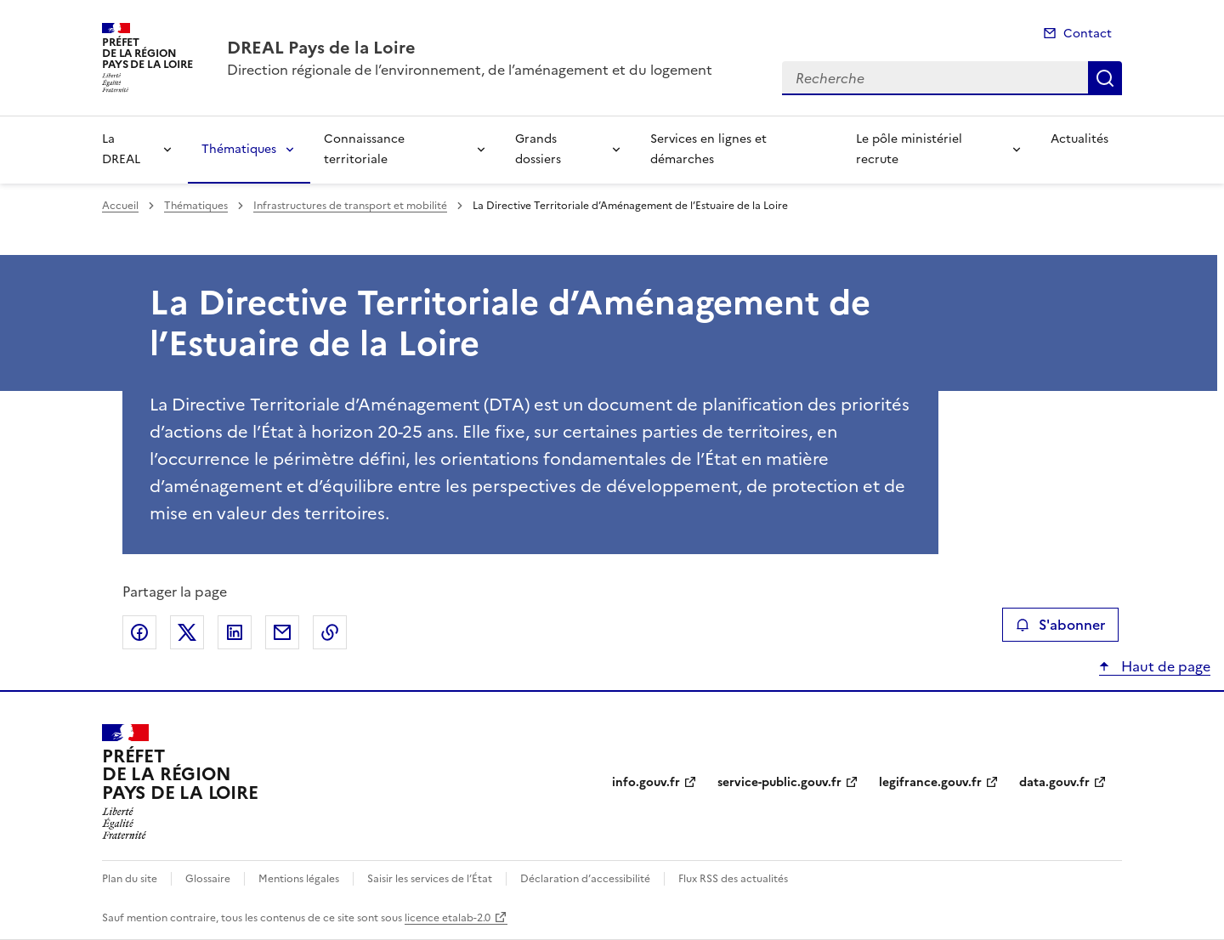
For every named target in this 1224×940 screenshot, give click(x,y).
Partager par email (282, 632)
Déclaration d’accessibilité (585, 878)
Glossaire (207, 878)
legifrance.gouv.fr (930, 782)
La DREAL (121, 149)
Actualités (1079, 139)
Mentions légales (298, 878)
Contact (1087, 33)
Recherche (1105, 78)
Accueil (120, 205)
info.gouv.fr (646, 782)
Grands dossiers (538, 149)
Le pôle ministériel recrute (909, 149)
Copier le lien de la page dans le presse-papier (330, 632)
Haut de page (1164, 666)
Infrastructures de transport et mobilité (350, 205)
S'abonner (1060, 624)
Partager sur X (187, 632)
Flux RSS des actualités (733, 878)
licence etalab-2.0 (447, 918)
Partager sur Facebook (139, 632)
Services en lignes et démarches (708, 149)
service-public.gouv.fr (779, 782)
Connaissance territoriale (364, 149)
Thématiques (238, 149)
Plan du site (129, 878)
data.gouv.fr (1054, 782)
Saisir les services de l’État (429, 878)
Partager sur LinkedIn (235, 632)
